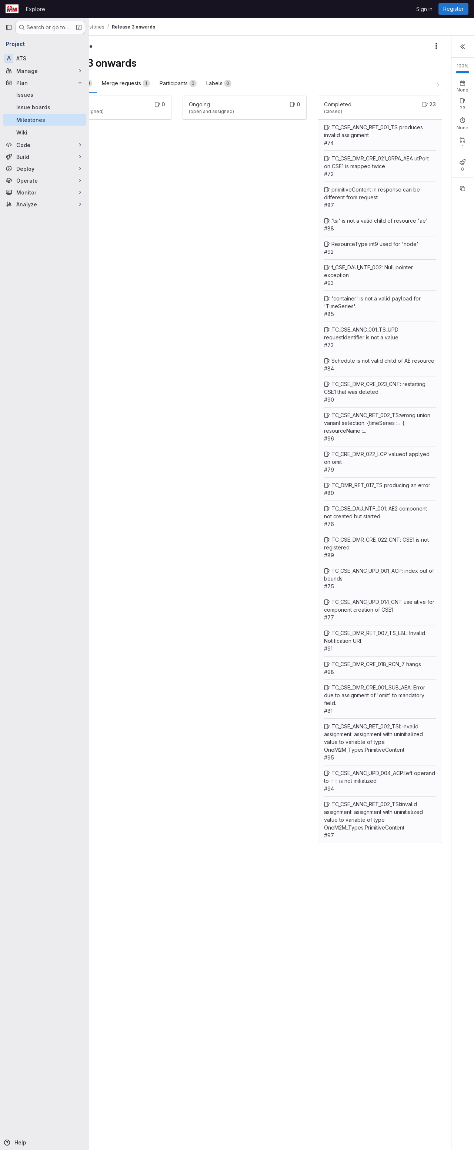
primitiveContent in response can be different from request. (317, 228)
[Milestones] (44, 120)
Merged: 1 (442, 171)
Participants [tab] (228, 83)
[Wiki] (44, 132)
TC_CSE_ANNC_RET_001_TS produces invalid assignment (318, 143)
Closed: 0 (412, 171)
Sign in (424, 9)
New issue (454, 115)
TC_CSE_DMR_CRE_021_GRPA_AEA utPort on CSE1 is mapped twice (318, 189)
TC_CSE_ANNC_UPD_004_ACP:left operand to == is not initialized (317, 1022)
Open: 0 (384, 122)
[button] (462, 45)
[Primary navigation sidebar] (9, 27)
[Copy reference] (462, 215)
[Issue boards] (44, 107)
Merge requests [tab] (177, 83)
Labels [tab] (269, 83)
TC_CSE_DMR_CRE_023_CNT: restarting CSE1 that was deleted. (317, 477)
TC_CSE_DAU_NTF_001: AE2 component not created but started (316, 633)
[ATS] (44, 58)
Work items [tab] (123, 83)
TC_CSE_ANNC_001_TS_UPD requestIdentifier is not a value (317, 400)
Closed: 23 (414, 122)
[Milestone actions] (352, 46)
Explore (35, 9)
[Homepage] (12, 9)
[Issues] (44, 94)
